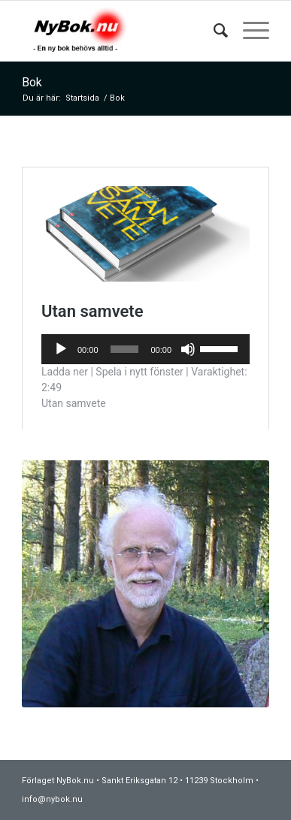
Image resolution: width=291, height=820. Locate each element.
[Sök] (213, 31)
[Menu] (248, 31)
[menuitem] (213, 31)
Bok (32, 82)
